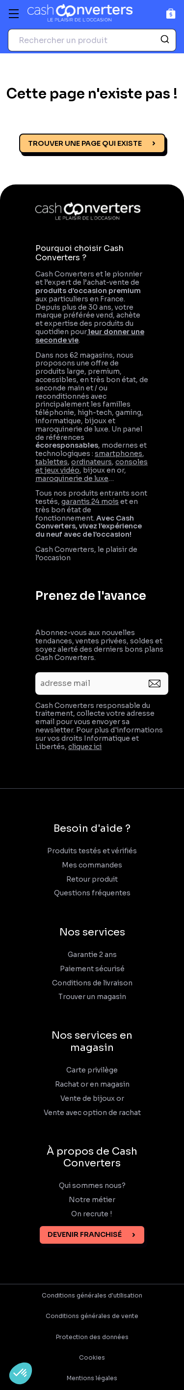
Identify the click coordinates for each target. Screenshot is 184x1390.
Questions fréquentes (92, 893)
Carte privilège (92, 1070)
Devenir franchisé (85, 1234)
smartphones (118, 453)
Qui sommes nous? (92, 1186)
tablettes (51, 461)
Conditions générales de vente (92, 1316)
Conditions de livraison (92, 983)
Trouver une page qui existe (85, 143)
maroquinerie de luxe (71, 478)
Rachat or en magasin (92, 1084)
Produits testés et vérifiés (92, 851)
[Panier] (171, 13)
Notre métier (92, 1200)
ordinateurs (91, 461)
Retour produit (92, 879)
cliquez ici (85, 746)
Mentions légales (92, 1378)
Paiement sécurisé (92, 969)
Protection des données (92, 1337)
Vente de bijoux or (92, 1098)
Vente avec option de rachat (92, 1113)
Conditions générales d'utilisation (92, 1295)
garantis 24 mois (90, 501)
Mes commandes (92, 865)
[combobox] (92, 40)
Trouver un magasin (92, 997)
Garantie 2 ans (92, 955)
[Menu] (14, 14)
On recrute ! (92, 1214)
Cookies (92, 1357)
